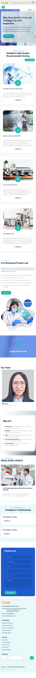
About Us (6, 260)
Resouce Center (5, 650)
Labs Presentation (6, 647)
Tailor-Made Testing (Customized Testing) (12, 88)
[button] (14, 42)
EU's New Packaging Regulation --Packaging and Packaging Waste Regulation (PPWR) (17, 494)
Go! (32, 663)
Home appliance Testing (8, 233)
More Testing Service (29, 59)
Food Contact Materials (7, 630)
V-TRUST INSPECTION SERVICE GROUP (16, 672)
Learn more (6, 292)
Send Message (10, 598)
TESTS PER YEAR (28, 305)
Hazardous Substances (7, 628)
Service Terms (5, 652)
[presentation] (31, 368)
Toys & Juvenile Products (8, 633)
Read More (18, 99)
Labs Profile (5, 645)
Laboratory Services (18, 50)
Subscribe (5, 659)
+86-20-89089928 (10, 619)
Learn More (8, 31)
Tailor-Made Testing (6, 638)
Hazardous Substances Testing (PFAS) (12, 135)
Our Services (5, 626)
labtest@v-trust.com (11, 621)
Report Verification (6, 655)
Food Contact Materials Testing (10, 184)
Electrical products (6, 635)
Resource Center (18, 513)
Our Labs (4, 642)
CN (33, 2)
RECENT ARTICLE (8, 463)
